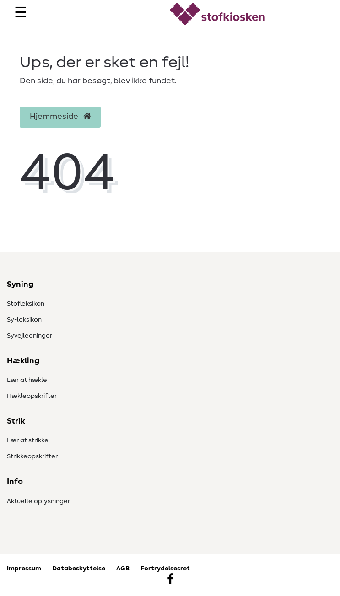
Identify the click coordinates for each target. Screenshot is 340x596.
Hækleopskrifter (32, 396)
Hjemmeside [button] (60, 117)
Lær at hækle (27, 380)
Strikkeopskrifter (32, 456)
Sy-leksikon (24, 320)
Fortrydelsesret (165, 568)
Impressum (24, 568)
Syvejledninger (29, 336)
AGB (123, 568)
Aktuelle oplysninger (38, 501)
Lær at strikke (28, 440)
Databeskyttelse (78, 568)
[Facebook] (170, 580)
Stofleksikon (25, 304)
